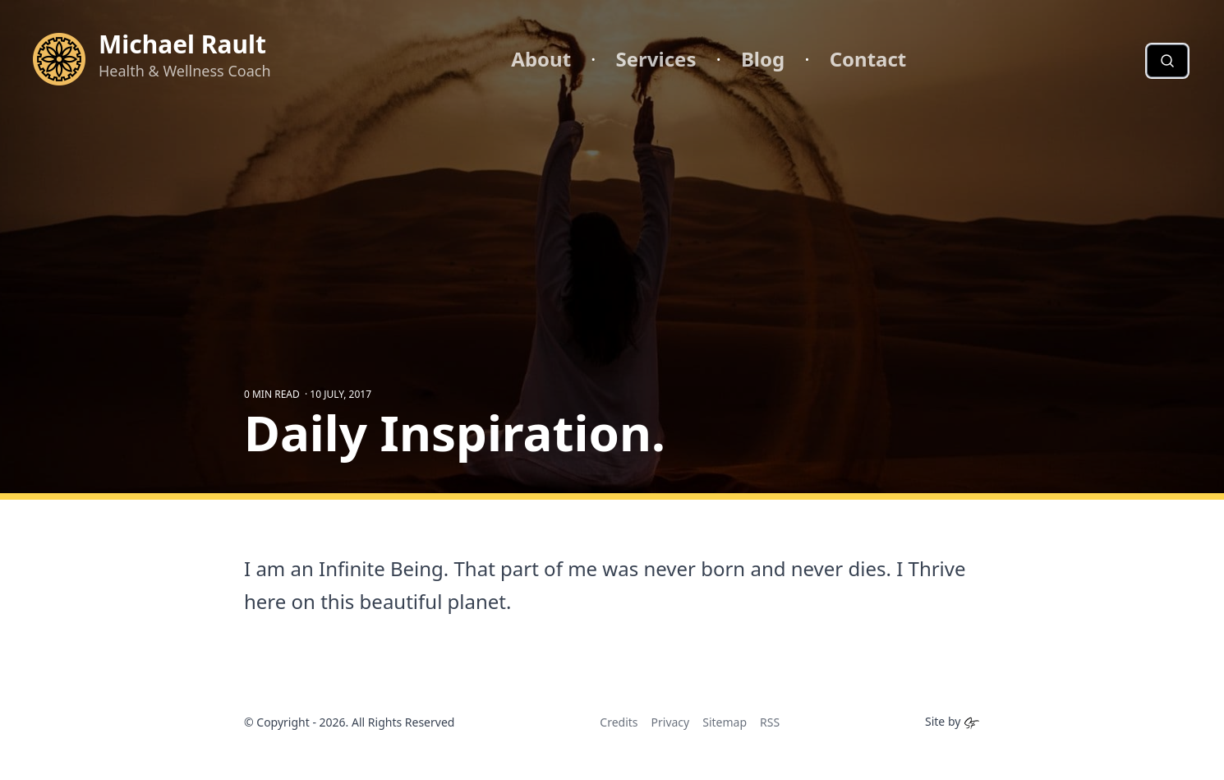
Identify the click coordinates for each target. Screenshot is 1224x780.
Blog (763, 59)
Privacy (670, 722)
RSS (770, 722)
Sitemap (724, 722)
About (541, 59)
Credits (618, 722)
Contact (868, 59)
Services (656, 59)
